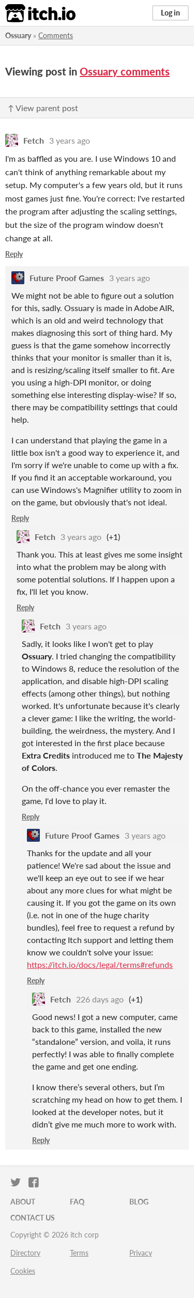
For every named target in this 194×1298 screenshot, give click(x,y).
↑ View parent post (43, 108)
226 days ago (100, 999)
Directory (25, 1252)
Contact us (32, 1217)
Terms (79, 1252)
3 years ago (69, 140)
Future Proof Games (66, 278)
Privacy (140, 1252)
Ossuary (18, 35)
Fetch (33, 140)
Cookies (22, 1270)
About (22, 1201)
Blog (138, 1201)
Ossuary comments (125, 71)
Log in (170, 12)
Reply (14, 254)
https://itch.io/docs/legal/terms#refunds (100, 964)
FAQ (77, 1201)
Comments (55, 35)
